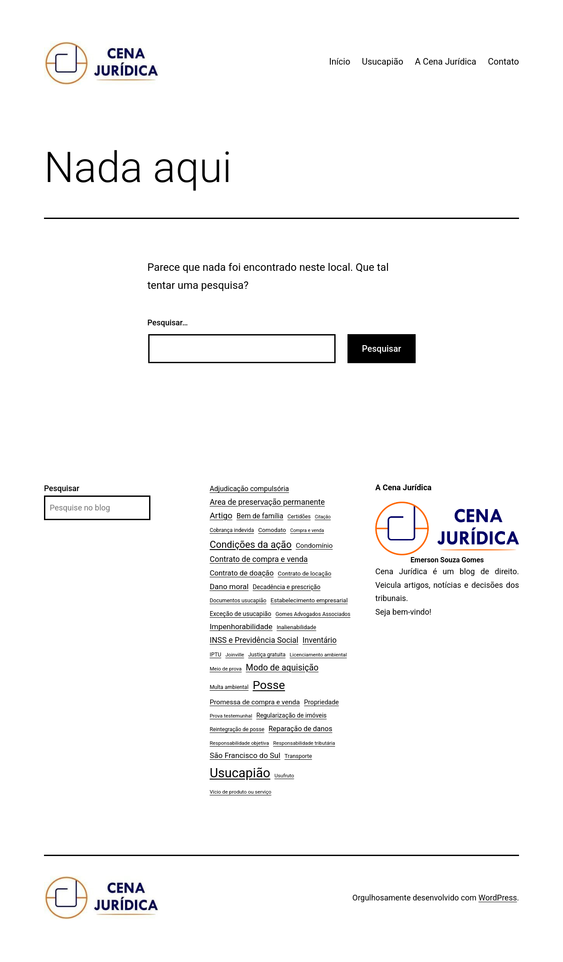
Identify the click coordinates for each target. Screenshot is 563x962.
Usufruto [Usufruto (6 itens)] (284, 776)
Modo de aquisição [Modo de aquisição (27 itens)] (282, 668)
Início (339, 61)
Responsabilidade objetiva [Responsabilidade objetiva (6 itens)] (239, 743)
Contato (503, 61)
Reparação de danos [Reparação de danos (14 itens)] (300, 729)
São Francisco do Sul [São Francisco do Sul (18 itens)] (245, 755)
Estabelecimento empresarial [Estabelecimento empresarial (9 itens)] (309, 600)
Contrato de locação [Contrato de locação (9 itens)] (305, 573)
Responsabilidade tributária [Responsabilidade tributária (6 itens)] (304, 743)
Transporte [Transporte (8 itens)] (298, 756)
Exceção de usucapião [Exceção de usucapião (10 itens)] (240, 613)
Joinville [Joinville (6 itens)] (234, 655)
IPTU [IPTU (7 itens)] (215, 655)
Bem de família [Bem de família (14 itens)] (260, 516)
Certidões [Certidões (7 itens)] (299, 517)
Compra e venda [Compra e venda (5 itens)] (307, 530)
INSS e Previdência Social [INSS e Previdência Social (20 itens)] (254, 640)
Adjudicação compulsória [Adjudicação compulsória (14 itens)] (249, 489)
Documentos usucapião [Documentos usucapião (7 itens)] (238, 601)
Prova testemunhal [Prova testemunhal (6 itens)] (231, 716)
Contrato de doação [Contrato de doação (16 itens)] (242, 573)
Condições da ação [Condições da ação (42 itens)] (251, 544)
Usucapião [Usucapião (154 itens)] (240, 772)
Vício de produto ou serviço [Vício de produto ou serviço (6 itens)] (240, 792)
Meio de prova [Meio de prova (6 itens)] (226, 669)
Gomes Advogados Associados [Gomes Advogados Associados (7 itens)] (312, 614)
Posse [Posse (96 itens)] (268, 685)
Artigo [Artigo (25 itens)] (221, 515)
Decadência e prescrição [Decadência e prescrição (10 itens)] (287, 586)
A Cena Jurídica (445, 61)
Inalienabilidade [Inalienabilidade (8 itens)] (296, 627)
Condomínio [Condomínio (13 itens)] (314, 546)
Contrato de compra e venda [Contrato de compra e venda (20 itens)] (259, 559)
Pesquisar (61, 488)
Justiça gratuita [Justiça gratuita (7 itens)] (266, 655)
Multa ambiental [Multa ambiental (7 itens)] (229, 687)
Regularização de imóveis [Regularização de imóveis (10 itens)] (291, 715)
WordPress (498, 897)
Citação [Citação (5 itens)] (323, 517)
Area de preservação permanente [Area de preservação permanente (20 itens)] (267, 502)
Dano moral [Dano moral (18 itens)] (229, 586)
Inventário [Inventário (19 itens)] (319, 640)
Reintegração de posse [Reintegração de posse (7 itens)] (237, 729)
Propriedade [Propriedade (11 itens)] (321, 702)
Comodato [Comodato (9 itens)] (272, 529)
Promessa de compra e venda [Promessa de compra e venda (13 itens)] (255, 702)
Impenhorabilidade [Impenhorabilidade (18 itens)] (241, 626)
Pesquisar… (167, 322)
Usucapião (382, 61)
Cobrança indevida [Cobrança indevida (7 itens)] (232, 530)
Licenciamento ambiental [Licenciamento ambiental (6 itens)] (318, 655)
